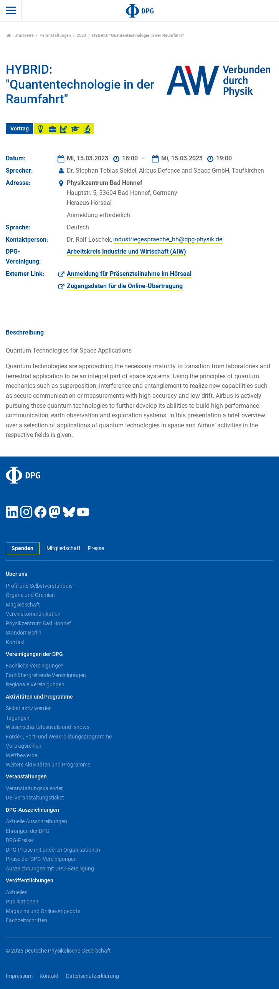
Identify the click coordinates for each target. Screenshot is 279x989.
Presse (96, 548)
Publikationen (22, 901)
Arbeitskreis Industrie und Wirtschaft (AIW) (126, 251)
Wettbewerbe (21, 755)
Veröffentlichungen (29, 880)
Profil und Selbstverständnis (39, 586)
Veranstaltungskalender (34, 788)
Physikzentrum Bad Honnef (38, 623)
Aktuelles (16, 892)
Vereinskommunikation (33, 614)
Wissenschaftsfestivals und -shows (47, 727)
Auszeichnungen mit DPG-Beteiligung (50, 868)
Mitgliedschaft (63, 548)
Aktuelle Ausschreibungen (36, 821)
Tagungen (18, 718)
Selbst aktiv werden (29, 708)
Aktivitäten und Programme (39, 697)
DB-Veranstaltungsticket (35, 797)
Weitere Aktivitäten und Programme (48, 765)
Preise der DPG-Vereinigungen (41, 859)
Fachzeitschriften (26, 920)
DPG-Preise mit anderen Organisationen (53, 850)
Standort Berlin (23, 633)
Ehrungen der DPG (28, 831)
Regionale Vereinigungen (35, 684)
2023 (81, 35)
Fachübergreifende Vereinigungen (46, 675)
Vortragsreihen (23, 746)
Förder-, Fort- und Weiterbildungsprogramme (59, 737)
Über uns (16, 574)
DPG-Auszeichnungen (32, 810)
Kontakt (15, 642)
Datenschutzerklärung (92, 976)
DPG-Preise (19, 840)
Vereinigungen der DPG (34, 654)
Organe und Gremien (30, 595)
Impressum (19, 976)
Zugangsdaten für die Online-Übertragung (125, 286)
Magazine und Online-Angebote (43, 911)
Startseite (20, 35)
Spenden (22, 548)
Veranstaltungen (55, 35)
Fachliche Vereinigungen (35, 666)
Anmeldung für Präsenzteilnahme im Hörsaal (129, 273)
